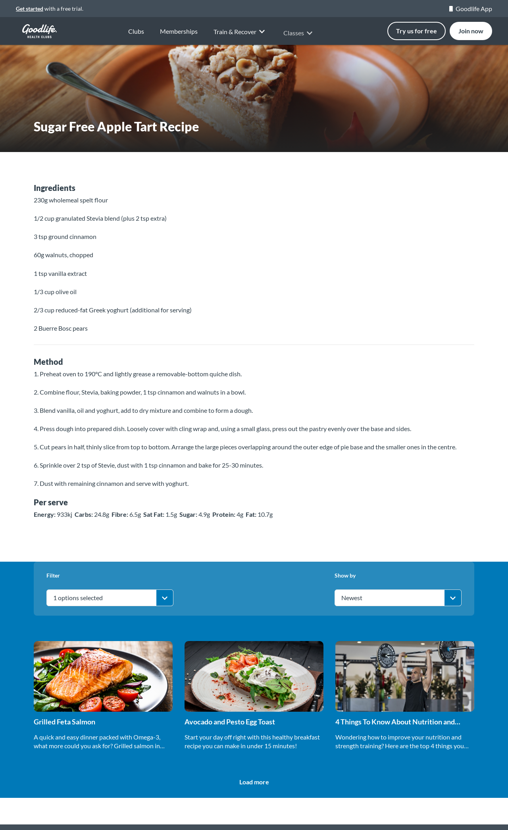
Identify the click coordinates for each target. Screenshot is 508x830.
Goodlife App (470, 8)
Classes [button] (299, 38)
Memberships (179, 32)
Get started (29, 8)
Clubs (136, 31)
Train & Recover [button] (240, 36)
